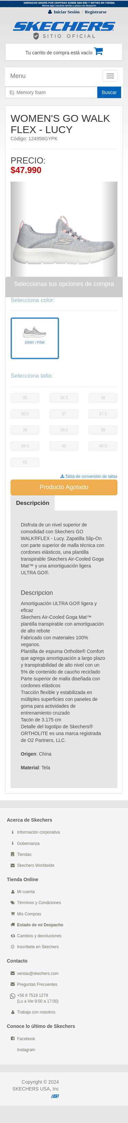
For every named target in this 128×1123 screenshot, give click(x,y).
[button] (19, 229)
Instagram (26, 1049)
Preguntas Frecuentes (37, 984)
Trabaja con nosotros (36, 1012)
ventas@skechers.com (38, 973)
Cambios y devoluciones (39, 935)
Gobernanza (28, 843)
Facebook (26, 1038)
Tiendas (24, 854)
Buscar (109, 92)
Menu (18, 76)
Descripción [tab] (32, 503)
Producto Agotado (64, 487)
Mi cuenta (26, 891)
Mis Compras (29, 914)
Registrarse (95, 11)
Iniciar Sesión (67, 11)
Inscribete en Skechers (38, 946)
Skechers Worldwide (35, 865)
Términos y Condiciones (39, 902)
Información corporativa (38, 832)
